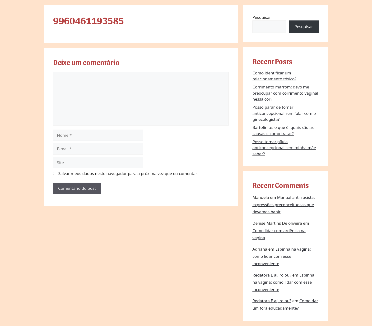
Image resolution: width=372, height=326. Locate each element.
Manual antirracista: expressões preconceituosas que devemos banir (283, 204)
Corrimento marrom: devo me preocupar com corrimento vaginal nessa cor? (285, 93)
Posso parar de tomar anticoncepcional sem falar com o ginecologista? (284, 113)
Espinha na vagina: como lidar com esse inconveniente (281, 256)
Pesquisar (261, 17)
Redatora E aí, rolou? (271, 275)
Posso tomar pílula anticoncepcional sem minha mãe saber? (284, 147)
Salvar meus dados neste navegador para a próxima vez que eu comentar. (128, 173)
